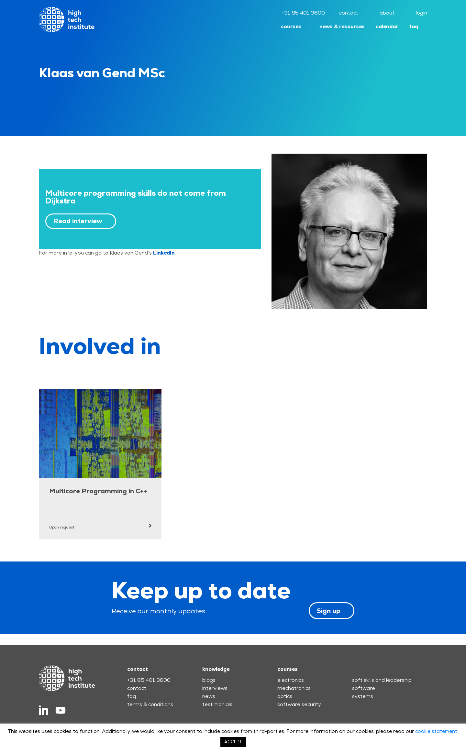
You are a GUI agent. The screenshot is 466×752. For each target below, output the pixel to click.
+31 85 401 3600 (303, 12)
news (208, 696)
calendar (387, 26)
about (387, 12)
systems (362, 696)
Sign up (328, 610)
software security (299, 704)
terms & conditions (150, 704)
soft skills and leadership (382, 680)
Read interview (77, 221)
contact (348, 12)
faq (413, 26)
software (363, 688)
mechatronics (294, 688)
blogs (209, 680)
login (421, 12)
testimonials (217, 704)
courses (291, 26)
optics (284, 696)
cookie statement (436, 731)
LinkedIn (164, 252)
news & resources (342, 26)
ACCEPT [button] (233, 742)
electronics (290, 680)
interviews (214, 688)
